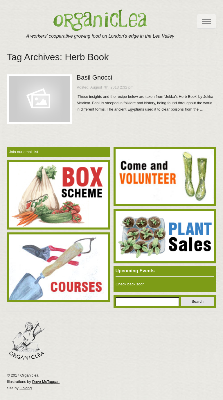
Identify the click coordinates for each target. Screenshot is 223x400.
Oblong (25, 388)
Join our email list (23, 152)
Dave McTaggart (46, 381)
